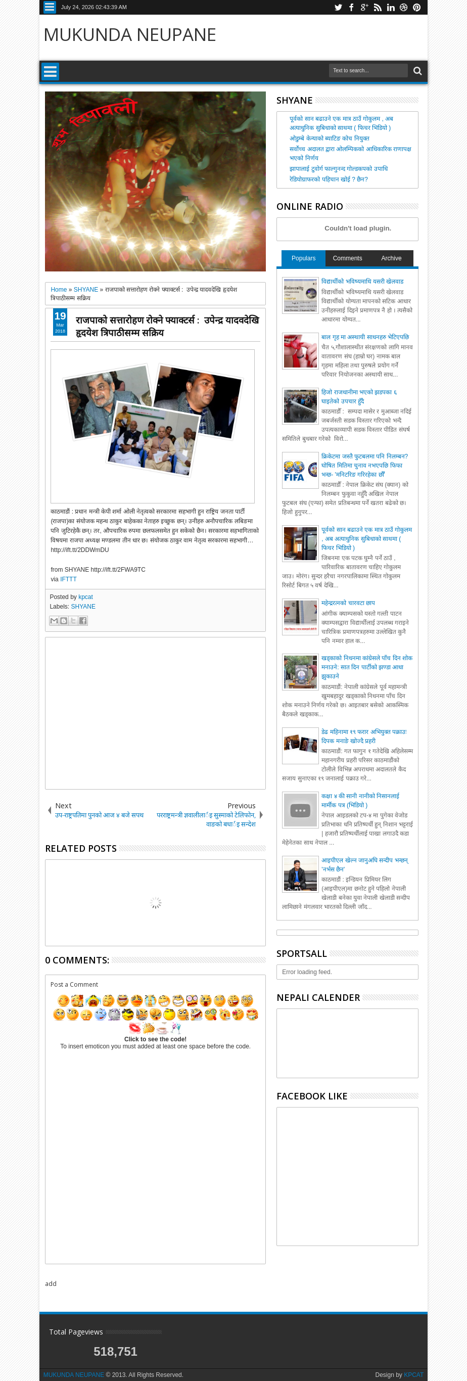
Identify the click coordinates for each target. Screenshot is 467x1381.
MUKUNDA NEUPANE (129, 34)
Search (417, 71)
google (364, 7)
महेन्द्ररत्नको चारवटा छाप (348, 603)
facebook (351, 7)
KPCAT (414, 1374)
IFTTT (68, 579)
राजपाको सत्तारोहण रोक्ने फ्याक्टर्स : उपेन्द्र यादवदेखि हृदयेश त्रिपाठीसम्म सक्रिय (167, 326)
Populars (303, 258)
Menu (49, 7)
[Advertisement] (155, 713)
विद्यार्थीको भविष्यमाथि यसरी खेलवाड (362, 281)
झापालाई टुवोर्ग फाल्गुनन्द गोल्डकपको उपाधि (338, 168)
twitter (338, 7)
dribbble (403, 7)
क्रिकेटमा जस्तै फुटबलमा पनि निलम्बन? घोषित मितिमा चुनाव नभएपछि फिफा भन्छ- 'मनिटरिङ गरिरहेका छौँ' (364, 465)
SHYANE (83, 606)
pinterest (417, 7)
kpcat (85, 597)
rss (377, 7)
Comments (347, 258)
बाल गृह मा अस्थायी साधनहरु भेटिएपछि (365, 337)
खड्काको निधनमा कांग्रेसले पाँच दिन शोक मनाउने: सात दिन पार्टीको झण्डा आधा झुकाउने (366, 667)
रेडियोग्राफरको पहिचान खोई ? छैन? (329, 179)
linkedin (390, 7)
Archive (392, 258)
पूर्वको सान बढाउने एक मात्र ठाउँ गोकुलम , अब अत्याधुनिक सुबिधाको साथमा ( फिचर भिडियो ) (366, 538)
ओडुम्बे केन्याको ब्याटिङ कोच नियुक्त (329, 138)
